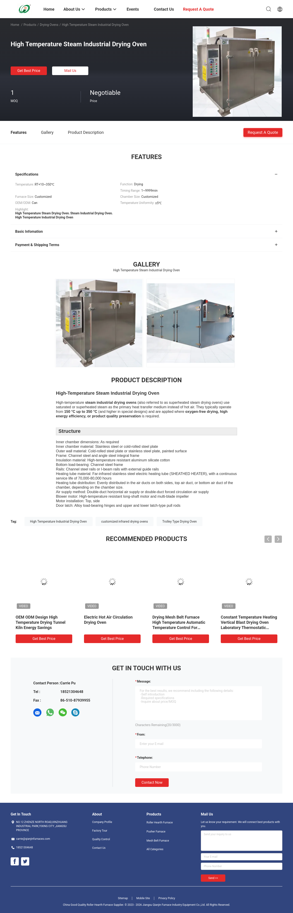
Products (30, 25)
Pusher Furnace (155, 831)
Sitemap (123, 898)
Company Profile (102, 822)
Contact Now (152, 782)
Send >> (213, 878)
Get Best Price (28, 71)
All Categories (154, 849)
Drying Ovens (49, 25)
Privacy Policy (166, 898)
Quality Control (101, 839)
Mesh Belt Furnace (157, 840)
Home (15, 25)
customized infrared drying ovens (124, 521)
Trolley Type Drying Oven (179, 521)
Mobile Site (143, 898)
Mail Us (70, 71)
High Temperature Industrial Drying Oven (58, 521)
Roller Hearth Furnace (159, 822)
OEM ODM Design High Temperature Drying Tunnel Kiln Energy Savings (40, 622)
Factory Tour (99, 830)
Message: (144, 681)
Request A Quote (263, 132)
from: (141, 734)
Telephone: (145, 757)
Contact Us (99, 847)
